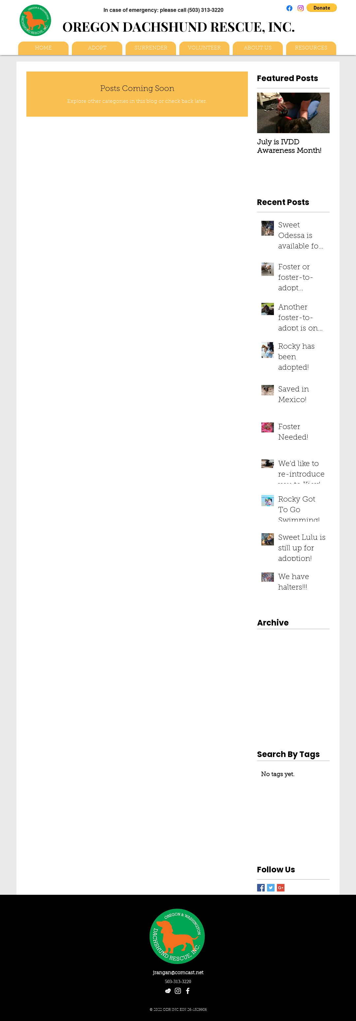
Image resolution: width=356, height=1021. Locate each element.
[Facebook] (289, 8)
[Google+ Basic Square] (280, 887)
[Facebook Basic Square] (261, 887)
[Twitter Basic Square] (271, 887)
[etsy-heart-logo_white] (168, 991)
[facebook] (188, 991)
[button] (322, 7)
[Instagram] (301, 8)
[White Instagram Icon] (178, 991)
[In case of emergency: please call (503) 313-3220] (163, 9)
